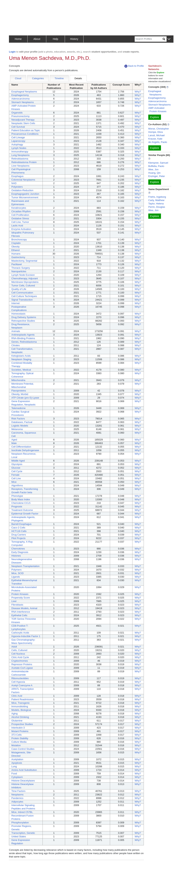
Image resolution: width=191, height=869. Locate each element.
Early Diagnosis (19, 552)
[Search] (149, 39)
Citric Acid (16, 695)
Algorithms (17, 485)
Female (15, 474)
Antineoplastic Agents (23, 334)
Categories (38, 78)
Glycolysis (16, 464)
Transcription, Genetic (23, 833)
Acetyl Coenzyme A (21, 685)
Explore (154, 117)
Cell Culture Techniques (24, 296)
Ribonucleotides (20, 678)
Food (14, 773)
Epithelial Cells (19, 615)
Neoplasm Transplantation (25, 566)
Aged (14, 439)
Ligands (15, 576)
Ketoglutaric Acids (21, 355)
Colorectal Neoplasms (23, 179)
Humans (15, 253)
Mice (13, 482)
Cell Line (16, 478)
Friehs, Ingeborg (157, 196)
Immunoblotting (19, 706)
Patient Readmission (22, 699)
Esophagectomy (20, 95)
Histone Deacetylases (23, 780)
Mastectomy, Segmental (24, 260)
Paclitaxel (16, 264)
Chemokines (18, 548)
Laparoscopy (18, 141)
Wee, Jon (153, 169)
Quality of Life (18, 289)
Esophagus (17, 176)
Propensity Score (20, 597)
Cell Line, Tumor (20, 222)
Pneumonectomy (20, 116)
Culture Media (18, 741)
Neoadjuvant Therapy (23, 119)
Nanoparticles (18, 271)
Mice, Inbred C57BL (22, 812)
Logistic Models (19, 425)
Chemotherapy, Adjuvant (24, 278)
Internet (15, 303)
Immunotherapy (19, 151)
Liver (14, 601)
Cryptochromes (19, 660)
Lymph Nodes (18, 148)
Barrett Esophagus (21, 524)
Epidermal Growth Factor (24, 513)
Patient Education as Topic (25, 130)
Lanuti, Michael (156, 135)
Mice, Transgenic (20, 702)
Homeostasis (18, 313)
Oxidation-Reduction (22, 190)
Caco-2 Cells (18, 527)
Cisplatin (16, 243)
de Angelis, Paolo (157, 142)
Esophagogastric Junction (25, 193)
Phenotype (17, 495)
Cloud (18, 78)
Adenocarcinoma (20, 98)
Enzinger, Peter (156, 176)
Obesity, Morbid (19, 394)
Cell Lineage (18, 137)
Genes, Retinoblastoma (24, 341)
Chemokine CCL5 (21, 503)
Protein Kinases (19, 594)
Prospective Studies (22, 724)
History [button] (74, 38)
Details (78, 78)
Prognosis (16, 506)
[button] (169, 39)
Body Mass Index (20, 499)
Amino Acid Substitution (24, 770)
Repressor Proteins (21, 664)
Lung (14, 766)
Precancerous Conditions (24, 133)
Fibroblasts (17, 604)
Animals (15, 331)
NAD (13, 183)
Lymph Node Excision (23, 275)
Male (14, 443)
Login (12, 51)
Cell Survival (18, 126)
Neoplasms (17, 794)
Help (55, 38)
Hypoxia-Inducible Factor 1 (25, 636)
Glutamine (16, 720)
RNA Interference (20, 611)
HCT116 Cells (18, 531)
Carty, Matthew (156, 200)
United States (18, 836)
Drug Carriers (18, 534)
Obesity (15, 246)
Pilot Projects (18, 538)
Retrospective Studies (23, 320)
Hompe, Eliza (155, 132)
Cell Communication (22, 292)
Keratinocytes (18, 207)
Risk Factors (18, 418)
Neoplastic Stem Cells (23, 123)
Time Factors (18, 791)
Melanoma (17, 429)
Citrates (15, 345)
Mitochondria (18, 380)
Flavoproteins (18, 390)
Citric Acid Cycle (20, 657)
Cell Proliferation (20, 215)
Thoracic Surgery (20, 267)
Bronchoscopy (19, 239)
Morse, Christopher (158, 128)
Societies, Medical (21, 369)
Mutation (16, 745)
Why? (138, 91)
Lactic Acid (17, 225)
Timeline (59, 78)
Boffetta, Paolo (156, 166)
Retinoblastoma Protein (24, 162)
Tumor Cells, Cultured (23, 285)
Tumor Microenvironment (24, 197)
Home (18, 38)
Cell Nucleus (18, 653)
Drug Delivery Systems (23, 317)
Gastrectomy (18, 257)
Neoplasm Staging (21, 359)
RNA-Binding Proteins (23, 338)
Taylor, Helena (156, 203)
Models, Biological (21, 710)
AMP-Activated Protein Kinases (157, 110)
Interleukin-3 (18, 727)
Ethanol (15, 250)
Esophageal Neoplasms (24, 91)
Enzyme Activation (21, 229)
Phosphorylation (20, 822)
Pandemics (17, 798)
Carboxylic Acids (20, 632)
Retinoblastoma (19, 158)
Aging (14, 713)
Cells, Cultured (19, 650)
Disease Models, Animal (24, 608)
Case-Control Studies (23, 749)
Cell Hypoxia (18, 681)
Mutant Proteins (19, 731)
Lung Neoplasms (20, 155)
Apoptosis (16, 762)
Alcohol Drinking (20, 717)
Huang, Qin (154, 172)
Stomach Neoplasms (22, 102)
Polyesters (17, 186)
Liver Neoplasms (20, 165)
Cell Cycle (16, 471)
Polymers (16, 569)
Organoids (17, 112)
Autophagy (17, 144)
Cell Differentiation (21, 446)
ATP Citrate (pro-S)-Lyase (25, 397)
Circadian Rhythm (21, 211)
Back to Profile (134, 66)
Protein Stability (19, 738)
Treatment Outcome (22, 510)
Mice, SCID (17, 573)
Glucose (15, 467)
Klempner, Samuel (158, 162)
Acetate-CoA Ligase (22, 667)
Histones (16, 555)
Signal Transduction (22, 299)
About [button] (36, 38)
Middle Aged (18, 460)
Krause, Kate (155, 138)
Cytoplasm (17, 777)
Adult (14, 646)
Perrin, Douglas (156, 207)
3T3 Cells (16, 734)
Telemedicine (18, 408)
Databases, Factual (21, 422)
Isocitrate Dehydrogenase (25, 450)
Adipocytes (17, 801)
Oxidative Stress (20, 218)
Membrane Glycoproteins (24, 282)
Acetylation (17, 759)
